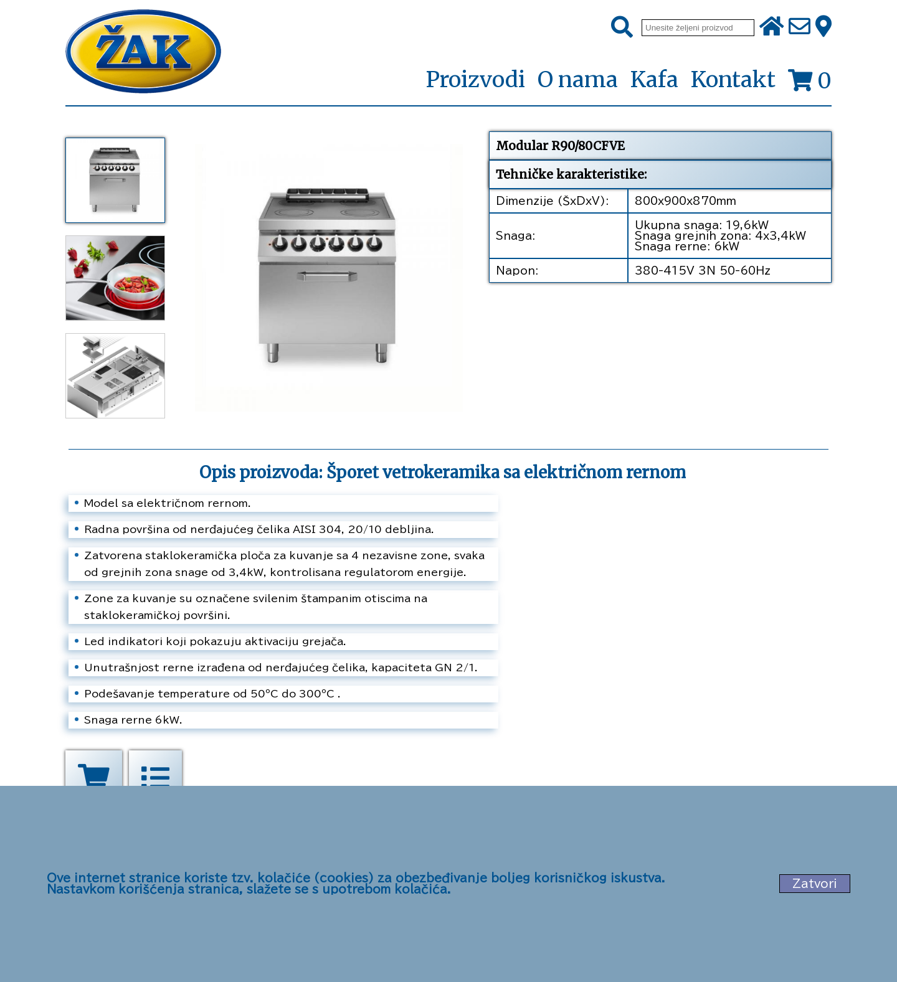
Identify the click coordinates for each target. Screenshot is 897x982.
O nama (578, 79)
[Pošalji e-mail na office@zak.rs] (799, 27)
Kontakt (733, 79)
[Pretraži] (622, 27)
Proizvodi (475, 80)
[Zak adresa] (823, 27)
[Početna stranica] (143, 52)
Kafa (654, 79)
